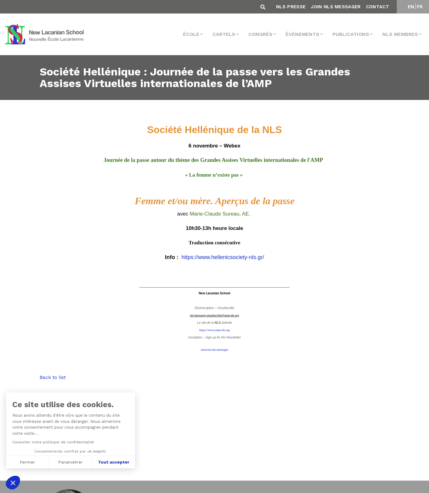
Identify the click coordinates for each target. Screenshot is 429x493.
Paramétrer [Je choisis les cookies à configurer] (70, 462)
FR (420, 7)
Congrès (260, 34)
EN (411, 7)
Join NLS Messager (336, 7)
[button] (13, 482)
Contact (377, 7)
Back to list (53, 377)
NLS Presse (291, 7)
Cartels (224, 34)
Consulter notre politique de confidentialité (53, 442)
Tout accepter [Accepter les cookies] (113, 462)
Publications (351, 34)
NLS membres (400, 34)
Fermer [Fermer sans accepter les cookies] (27, 462)
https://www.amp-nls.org (214, 330)
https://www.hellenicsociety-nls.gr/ (222, 257)
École (191, 34)
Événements (302, 34)
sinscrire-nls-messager (214, 349)
